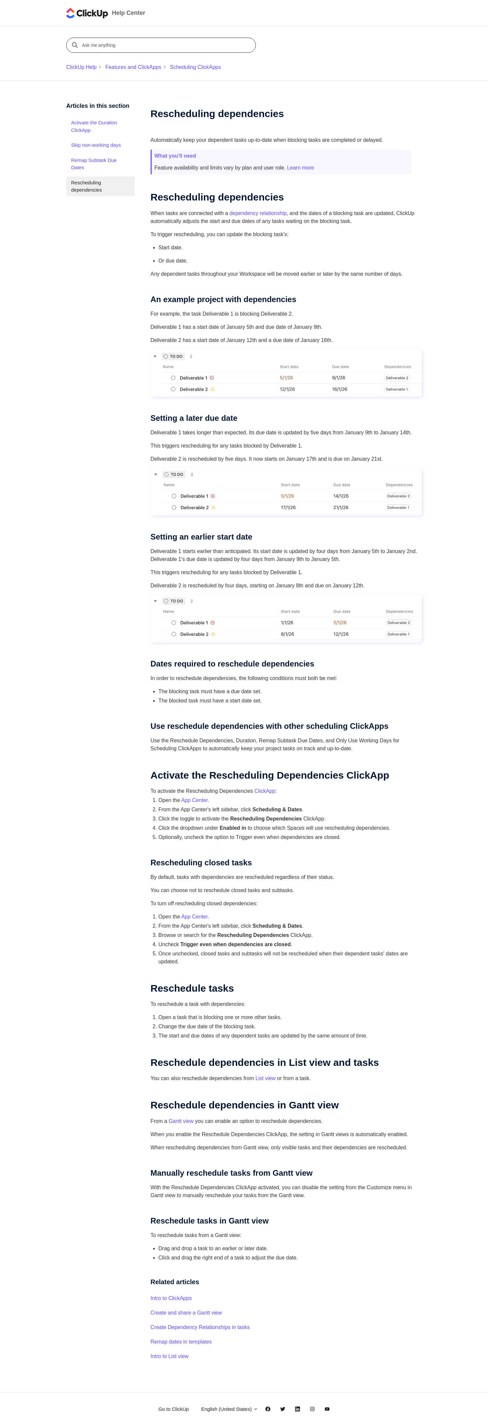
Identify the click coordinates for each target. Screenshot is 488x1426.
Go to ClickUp (173, 1409)
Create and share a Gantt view (186, 1313)
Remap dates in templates (181, 1342)
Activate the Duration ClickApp (94, 126)
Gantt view (181, 1121)
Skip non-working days (96, 145)
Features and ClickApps (133, 67)
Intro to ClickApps (171, 1298)
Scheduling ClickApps (195, 67)
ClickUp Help (81, 67)
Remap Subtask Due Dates (94, 163)
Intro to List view (169, 1356)
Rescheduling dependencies (86, 186)
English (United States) (229, 1409)
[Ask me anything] (162, 45)
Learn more (300, 167)
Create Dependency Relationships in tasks (200, 1327)
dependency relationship (258, 213)
